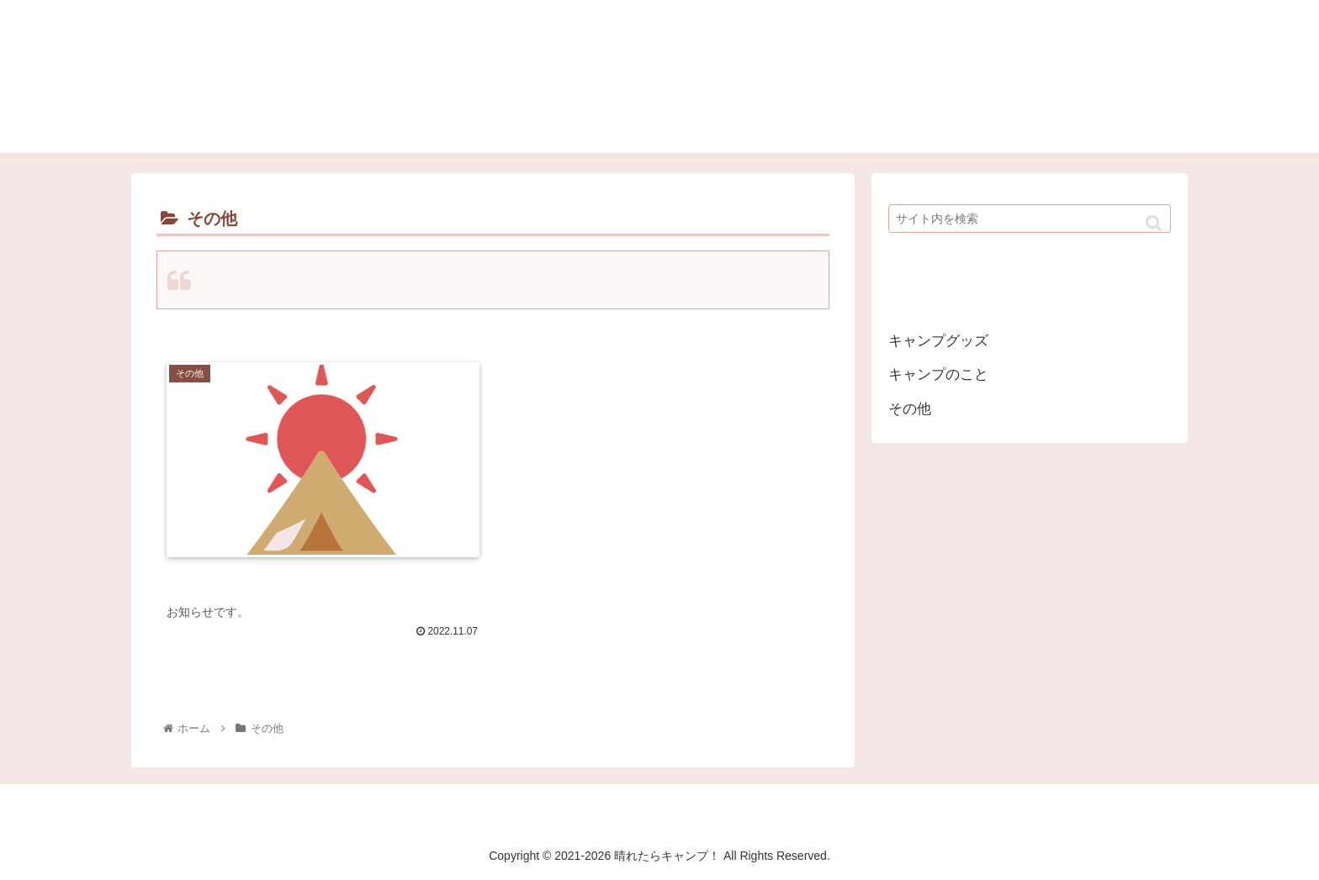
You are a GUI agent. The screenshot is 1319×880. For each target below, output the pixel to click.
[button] (1153, 223)
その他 (909, 409)
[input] (1029, 218)
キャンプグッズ (938, 341)
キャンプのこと (938, 374)
